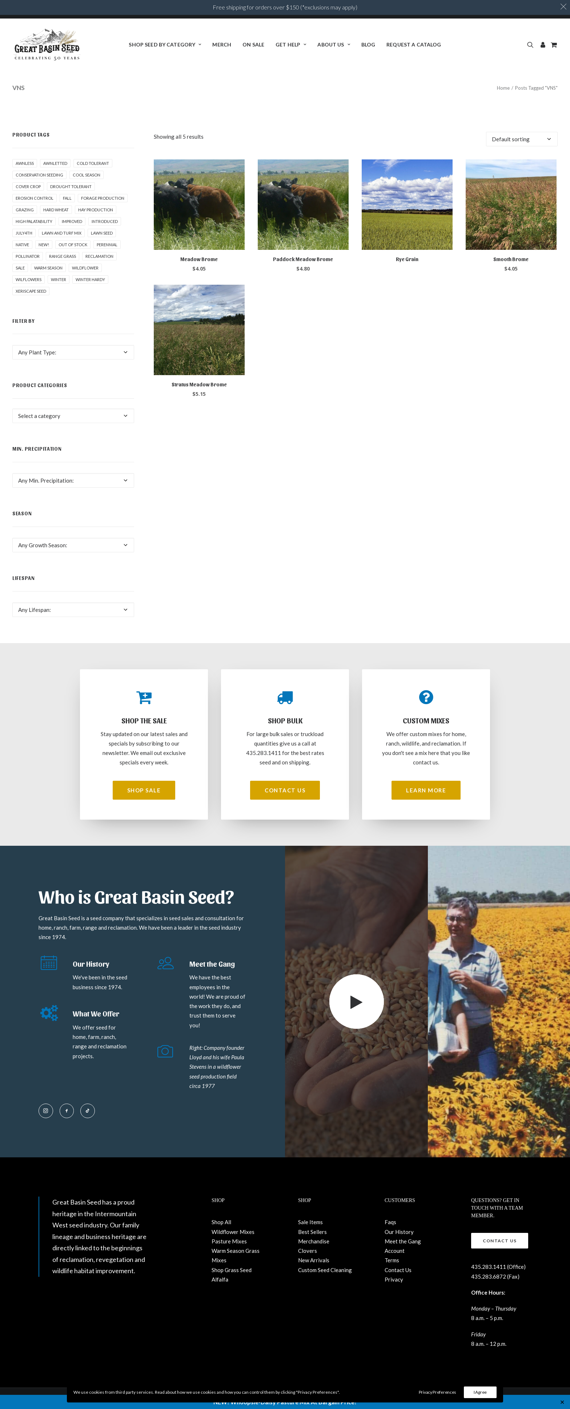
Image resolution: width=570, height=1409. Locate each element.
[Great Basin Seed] (47, 44)
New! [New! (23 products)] (44, 244)
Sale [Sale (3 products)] (20, 267)
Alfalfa (220, 1279)
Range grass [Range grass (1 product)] (62, 256)
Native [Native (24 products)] (22, 244)
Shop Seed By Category (165, 44)
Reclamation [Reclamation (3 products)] (99, 256)
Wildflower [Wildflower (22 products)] (85, 267)
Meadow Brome (199, 259)
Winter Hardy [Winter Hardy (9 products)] (90, 279)
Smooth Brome (511, 259)
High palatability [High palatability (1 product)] (34, 221)
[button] (531, 45)
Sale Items (310, 1222)
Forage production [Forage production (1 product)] (102, 198)
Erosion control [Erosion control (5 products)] (34, 198)
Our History (399, 1232)
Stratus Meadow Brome (199, 384)
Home (503, 88)
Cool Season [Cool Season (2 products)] (86, 174)
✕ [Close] (562, 1401)
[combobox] (73, 352)
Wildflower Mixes (233, 1232)
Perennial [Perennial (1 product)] (107, 244)
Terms (392, 1260)
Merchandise (313, 1241)
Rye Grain (407, 259)
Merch (221, 44)
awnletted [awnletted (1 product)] (55, 163)
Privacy (394, 1279)
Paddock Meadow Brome (303, 259)
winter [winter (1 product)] (58, 279)
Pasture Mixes (229, 1241)
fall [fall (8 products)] (67, 198)
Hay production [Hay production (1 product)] (95, 209)
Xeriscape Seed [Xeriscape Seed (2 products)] (31, 291)
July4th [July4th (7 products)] (24, 233)
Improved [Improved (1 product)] (72, 221)
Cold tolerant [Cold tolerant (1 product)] (93, 163)
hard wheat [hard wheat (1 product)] (56, 209)
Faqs (390, 1222)
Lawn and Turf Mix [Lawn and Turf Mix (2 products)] (61, 233)
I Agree (480, 1392)
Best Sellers (312, 1232)
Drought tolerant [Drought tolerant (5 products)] (71, 186)
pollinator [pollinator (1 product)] (28, 256)
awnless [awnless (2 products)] (25, 163)
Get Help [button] (291, 44)
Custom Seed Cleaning (325, 1270)
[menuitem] (165, 45)
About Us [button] (333, 44)
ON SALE (253, 44)
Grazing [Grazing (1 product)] (25, 209)
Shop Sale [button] (144, 790)
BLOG (368, 44)
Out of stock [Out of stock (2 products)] (73, 244)
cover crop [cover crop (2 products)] (28, 186)
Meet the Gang (403, 1241)
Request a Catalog (413, 44)
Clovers (307, 1250)
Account (395, 1250)
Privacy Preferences (437, 1392)
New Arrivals (313, 1260)
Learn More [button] (426, 790)
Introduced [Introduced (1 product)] (105, 221)
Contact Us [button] (285, 790)
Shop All (221, 1222)
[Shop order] (522, 139)
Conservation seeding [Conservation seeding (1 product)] (39, 174)
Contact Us (398, 1270)
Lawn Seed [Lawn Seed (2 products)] (102, 233)
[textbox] (73, 352)
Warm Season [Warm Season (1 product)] (48, 267)
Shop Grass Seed (232, 1270)
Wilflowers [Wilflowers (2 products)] (28, 279)
